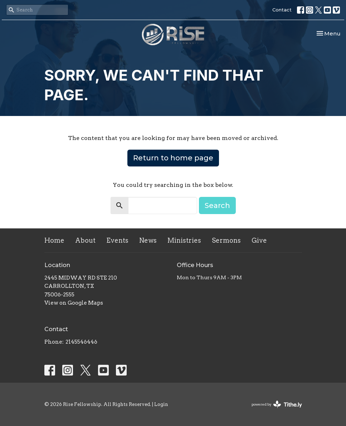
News (148, 240)
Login (161, 404)
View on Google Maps (73, 303)
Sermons (226, 240)
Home (54, 240)
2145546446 (81, 342)
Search (217, 205)
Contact (282, 10)
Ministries (184, 240)
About (85, 240)
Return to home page (173, 158)
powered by (277, 404)
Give (259, 240)
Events (117, 240)
